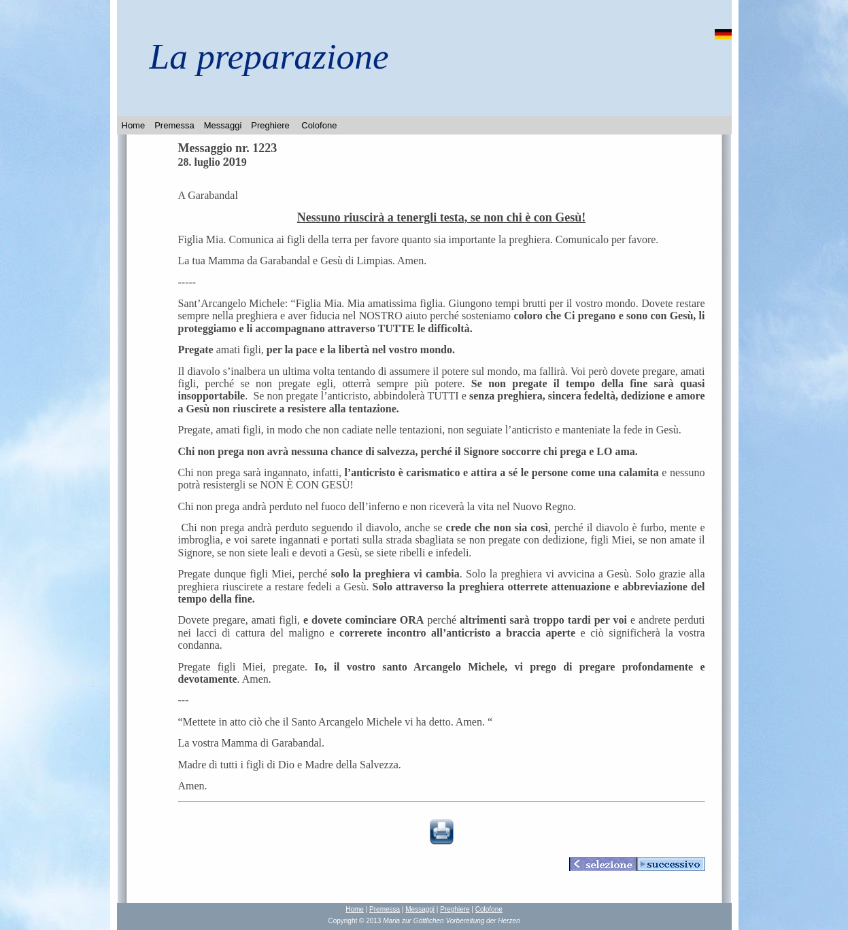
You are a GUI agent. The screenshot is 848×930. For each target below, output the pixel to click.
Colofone (319, 125)
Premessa (174, 125)
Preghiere (270, 125)
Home (134, 125)
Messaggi (223, 125)
